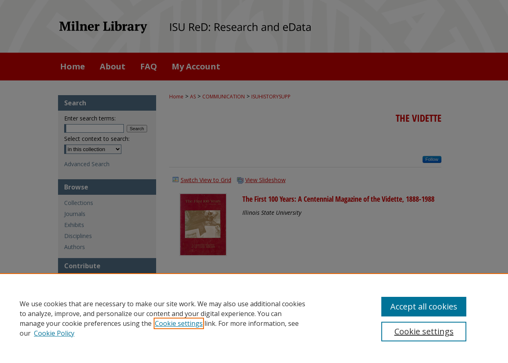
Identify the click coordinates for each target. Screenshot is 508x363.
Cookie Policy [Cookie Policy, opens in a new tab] (54, 333)
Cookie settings (179, 323)
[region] (254, 318)
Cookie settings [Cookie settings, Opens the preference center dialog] (424, 331)
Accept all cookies (423, 306)
